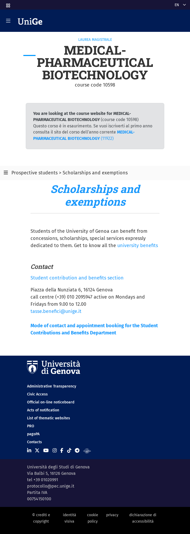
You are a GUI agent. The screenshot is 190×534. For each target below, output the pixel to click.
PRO (30, 426)
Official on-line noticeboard (50, 402)
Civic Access (37, 394)
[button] (8, 4)
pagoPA (33, 434)
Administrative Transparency (51, 386)
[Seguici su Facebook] (61, 451)
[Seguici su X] (37, 451)
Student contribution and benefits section (77, 278)
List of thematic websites (48, 418)
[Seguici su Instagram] (55, 451)
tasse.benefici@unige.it (56, 311)
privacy (112, 515)
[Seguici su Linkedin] (29, 451)
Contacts (34, 442)
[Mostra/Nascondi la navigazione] (8, 20)
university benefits (137, 245)
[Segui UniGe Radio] (87, 451)
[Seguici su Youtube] (46, 451)
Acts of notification (43, 410)
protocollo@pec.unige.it (50, 486)
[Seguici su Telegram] (77, 451)
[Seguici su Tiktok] (69, 451)
